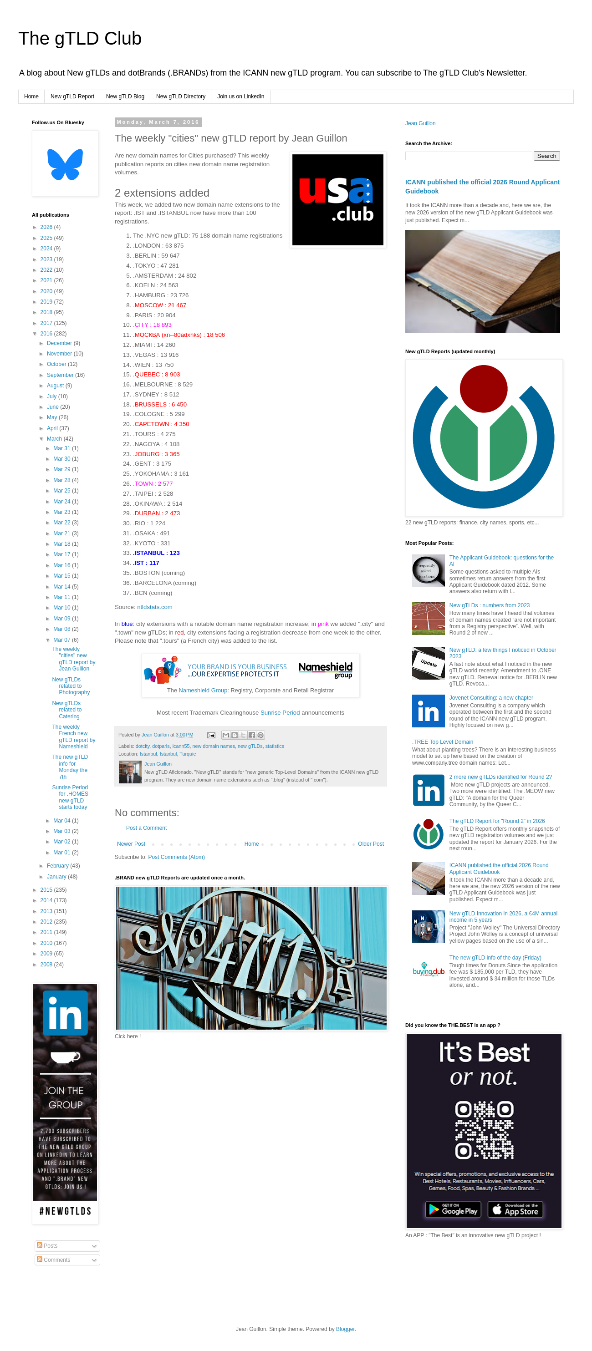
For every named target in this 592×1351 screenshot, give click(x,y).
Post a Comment (146, 828)
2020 (47, 291)
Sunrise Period (280, 712)
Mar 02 (62, 841)
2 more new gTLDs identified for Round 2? (500, 777)
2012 (47, 922)
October (57, 364)
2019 (47, 302)
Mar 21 (62, 533)
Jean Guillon (420, 123)
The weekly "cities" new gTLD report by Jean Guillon (73, 659)
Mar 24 (62, 501)
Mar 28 (62, 480)
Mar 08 (62, 629)
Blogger (345, 1329)
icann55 (181, 746)
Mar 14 (62, 587)
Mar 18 (62, 544)
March (55, 439)
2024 (47, 248)
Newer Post (131, 844)
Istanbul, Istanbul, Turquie (168, 754)
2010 (47, 943)
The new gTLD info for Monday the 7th (70, 767)
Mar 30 (62, 459)
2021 (47, 280)
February (58, 866)
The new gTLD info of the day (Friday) (495, 958)
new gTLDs (250, 746)
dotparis (160, 746)
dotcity (142, 746)
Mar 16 (62, 565)
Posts (47, 1246)
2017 (47, 323)
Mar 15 (62, 576)
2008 (47, 964)
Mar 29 (62, 469)
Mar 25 (62, 491)
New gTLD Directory (180, 96)
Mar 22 (62, 522)
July (52, 396)
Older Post (371, 844)
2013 (47, 911)
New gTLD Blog (125, 96)
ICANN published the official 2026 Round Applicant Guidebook (499, 868)
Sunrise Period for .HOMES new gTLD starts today (70, 797)
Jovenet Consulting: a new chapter (491, 698)
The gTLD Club (80, 38)
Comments (53, 1260)
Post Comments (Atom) (176, 857)
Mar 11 (62, 597)
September (61, 375)
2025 (47, 238)
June (53, 407)
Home (31, 96)
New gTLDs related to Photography (71, 686)
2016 (47, 333)
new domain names (213, 746)
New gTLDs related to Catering (67, 710)
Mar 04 (62, 821)
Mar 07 (62, 640)
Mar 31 (62, 448)
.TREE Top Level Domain (443, 742)
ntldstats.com (155, 607)
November (60, 353)
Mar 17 (62, 554)
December (60, 343)
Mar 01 (62, 852)
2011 (47, 932)
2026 (47, 227)
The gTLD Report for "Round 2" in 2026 (497, 821)
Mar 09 (62, 618)
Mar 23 (62, 512)
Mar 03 (62, 831)
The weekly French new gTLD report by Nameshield (73, 737)
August (56, 385)
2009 (47, 953)
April (53, 428)
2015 (47, 890)
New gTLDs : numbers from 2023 (489, 605)
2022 (47, 270)
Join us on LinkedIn (240, 96)
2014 (47, 900)
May (53, 417)
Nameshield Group (203, 690)
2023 (47, 259)
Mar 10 (62, 607)
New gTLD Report (72, 96)
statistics (274, 746)
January (57, 877)
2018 (47, 312)
